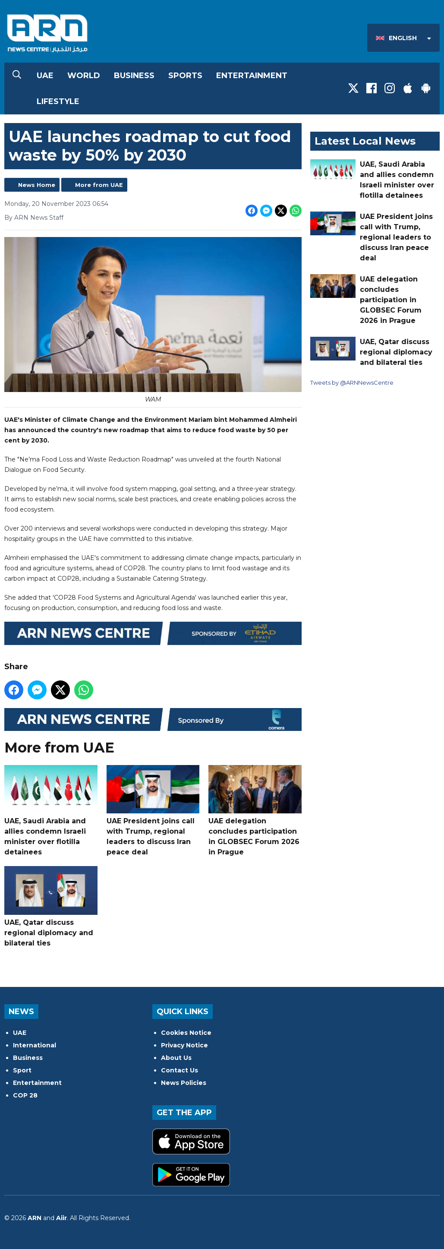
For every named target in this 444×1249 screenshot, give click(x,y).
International (34, 1045)
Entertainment (251, 75)
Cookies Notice (186, 1033)
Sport (22, 1070)
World (83, 75)
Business (134, 75)
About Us (176, 1058)
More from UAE (99, 184)
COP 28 (25, 1095)
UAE (45, 75)
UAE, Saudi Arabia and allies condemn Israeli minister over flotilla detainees (51, 810)
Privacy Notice (184, 1045)
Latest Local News (365, 141)
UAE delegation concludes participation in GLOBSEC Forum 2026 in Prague (255, 810)
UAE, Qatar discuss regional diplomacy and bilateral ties (51, 906)
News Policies (183, 1083)
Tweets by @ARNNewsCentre (352, 382)
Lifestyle (58, 101)
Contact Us (179, 1070)
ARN (34, 1218)
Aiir (61, 1218)
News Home (36, 184)
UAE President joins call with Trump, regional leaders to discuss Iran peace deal (153, 810)
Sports (185, 75)
